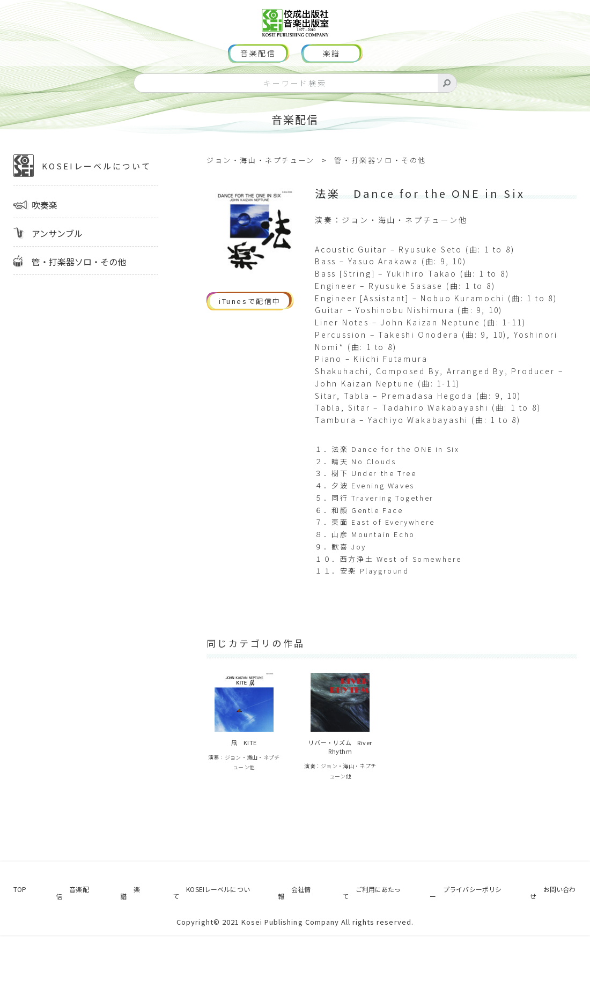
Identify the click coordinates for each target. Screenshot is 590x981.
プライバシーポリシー (466, 941)
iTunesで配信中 (250, 333)
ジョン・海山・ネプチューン (260, 192)
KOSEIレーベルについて (82, 198)
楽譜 (332, 85)
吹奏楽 (44, 237)
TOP (13, 941)
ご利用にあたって (361, 941)
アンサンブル (57, 265)
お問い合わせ (560, 941)
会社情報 (286, 941)
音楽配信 (258, 85)
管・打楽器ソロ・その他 (79, 293)
